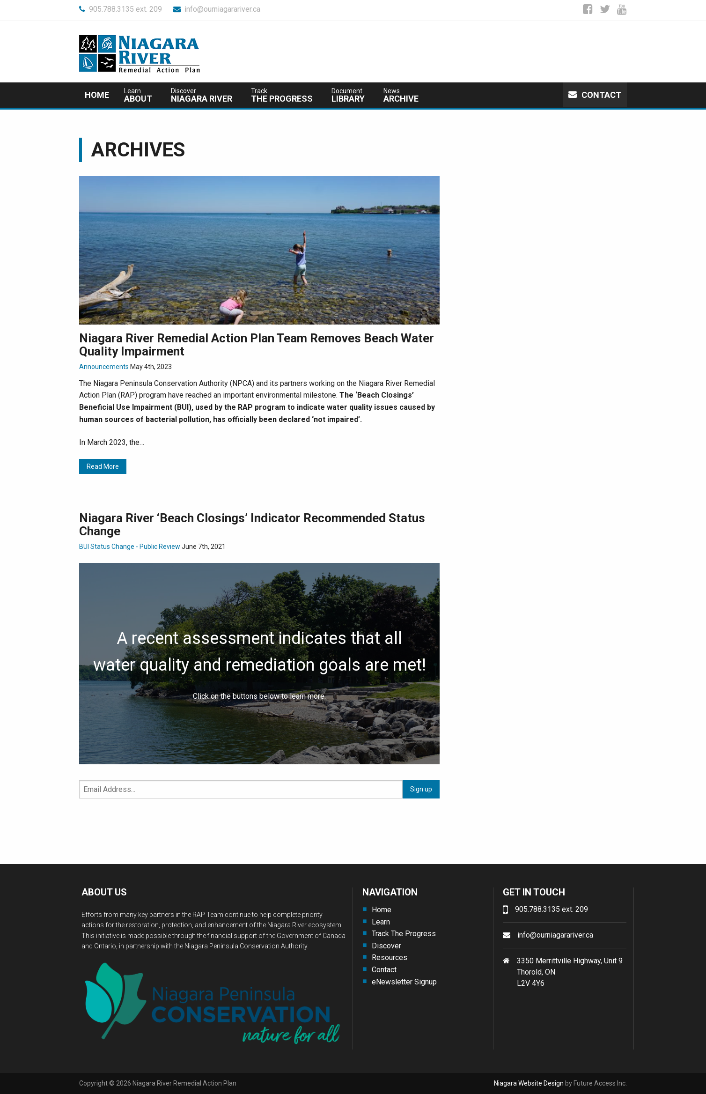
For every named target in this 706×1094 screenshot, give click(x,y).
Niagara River (201, 95)
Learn (381, 921)
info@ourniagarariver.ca (216, 9)
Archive (401, 95)
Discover (386, 945)
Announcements (104, 366)
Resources (389, 957)
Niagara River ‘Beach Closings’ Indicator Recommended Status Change (252, 525)
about (138, 95)
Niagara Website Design (529, 1083)
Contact (594, 95)
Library (348, 95)
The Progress (282, 95)
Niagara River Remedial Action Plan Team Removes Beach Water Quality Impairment (256, 345)
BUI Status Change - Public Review (129, 546)
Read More (103, 466)
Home (97, 95)
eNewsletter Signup (404, 981)
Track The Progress (404, 933)
